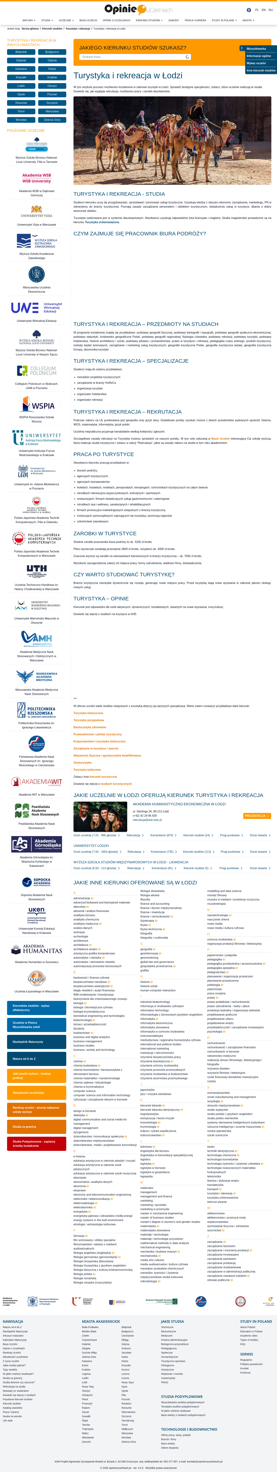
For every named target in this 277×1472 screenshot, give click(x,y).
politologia (215, 984)
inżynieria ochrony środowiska (159, 1065)
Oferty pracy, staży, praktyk (176, 1435)
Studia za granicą (24, 1126)
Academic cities (248, 1335)
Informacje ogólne (259, 55)
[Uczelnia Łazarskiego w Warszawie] (36, 982)
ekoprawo (79, 1190)
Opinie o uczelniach (116, 20)
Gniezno (126, 1348)
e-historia (79, 1156)
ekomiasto (79, 1177)
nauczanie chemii (218, 919)
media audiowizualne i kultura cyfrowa (164, 1264)
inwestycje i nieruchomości (157, 1052)
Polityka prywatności (251, 1364)
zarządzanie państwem (221, 1258)
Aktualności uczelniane (28, 1092)
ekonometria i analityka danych (92, 1181)
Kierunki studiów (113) (199, 852)
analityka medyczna (87, 923)
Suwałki (86, 1416)
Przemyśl (87, 1403)
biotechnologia (84, 1020)
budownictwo (83, 1032)
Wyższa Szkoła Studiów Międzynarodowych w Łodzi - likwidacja (130, 862)
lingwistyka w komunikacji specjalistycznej (166, 1155)
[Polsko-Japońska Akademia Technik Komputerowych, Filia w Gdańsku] (36, 510)
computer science (84, 1091)
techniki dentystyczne (222, 1150)
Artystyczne (167, 1369)
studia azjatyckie (217, 1109)
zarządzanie (216, 1241)
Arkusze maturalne (13, 1335)
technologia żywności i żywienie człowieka (235, 1163)
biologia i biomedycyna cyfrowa (93, 1007)
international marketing (154, 1048)
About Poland (247, 1327)
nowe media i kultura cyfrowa (225, 927)
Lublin (21, 85)
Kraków (52, 77)
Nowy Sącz (128, 1382)
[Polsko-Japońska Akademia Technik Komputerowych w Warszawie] (36, 544)
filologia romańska (84, 1278)
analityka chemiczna (86, 919)
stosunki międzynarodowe (225, 1105)
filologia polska (84, 1274)
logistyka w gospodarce (155, 1172)
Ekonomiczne (168, 1331)
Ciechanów (128, 1335)
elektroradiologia (85, 1203)
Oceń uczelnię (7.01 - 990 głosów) (97, 835)
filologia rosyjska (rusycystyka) (92, 1282)
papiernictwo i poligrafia (222, 955)
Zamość (86, 1441)
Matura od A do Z (24, 1058)
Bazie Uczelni (220, 438)
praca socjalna (216, 993)
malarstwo (146, 1187)
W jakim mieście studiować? (18, 1373)
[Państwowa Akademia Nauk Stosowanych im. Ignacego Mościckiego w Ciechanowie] (36, 751)
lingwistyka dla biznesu (154, 1150)
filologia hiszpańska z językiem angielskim (99, 1265)
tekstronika (214, 1176)
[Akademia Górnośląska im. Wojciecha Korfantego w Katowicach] (36, 852)
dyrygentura (81, 1132)
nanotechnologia (219, 915)
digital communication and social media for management (100, 1121)
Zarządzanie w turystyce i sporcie (95, 748)
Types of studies (249, 1339)
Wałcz (85, 1433)
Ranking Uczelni (12, 1352)
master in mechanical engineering (161, 1213)
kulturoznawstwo (152, 1135)
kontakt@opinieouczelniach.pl (205, 1461)
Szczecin (52, 102)
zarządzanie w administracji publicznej (231, 1271)
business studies (83, 1045)
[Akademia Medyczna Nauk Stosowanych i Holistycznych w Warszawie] (36, 646)
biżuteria (78, 1028)
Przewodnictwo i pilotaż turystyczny (97, 734)
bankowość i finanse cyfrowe (91, 977)
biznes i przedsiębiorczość (90, 1024)
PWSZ (164, 1382)
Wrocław (21, 119)
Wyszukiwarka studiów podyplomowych (182, 1402)
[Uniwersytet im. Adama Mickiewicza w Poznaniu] (36, 477)
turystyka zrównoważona (222, 1197)
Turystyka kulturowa (87, 769)
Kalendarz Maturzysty (15, 1339)
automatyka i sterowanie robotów (94, 961)
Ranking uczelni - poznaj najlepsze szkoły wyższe (36, 1109)
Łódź (84, 1382)
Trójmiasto (87, 1429)
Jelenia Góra (89, 1356)
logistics (145, 1159)
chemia (79, 1061)
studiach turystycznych (116, 783)
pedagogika (216, 959)
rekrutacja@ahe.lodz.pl (147, 819)
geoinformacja (151, 953)
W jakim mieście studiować (176, 1410)
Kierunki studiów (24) (198, 835)
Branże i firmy (168, 1439)
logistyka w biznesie (152, 1167)
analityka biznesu (84, 915)
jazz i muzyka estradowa (155, 1094)
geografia (148, 949)
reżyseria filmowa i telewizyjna (226, 1072)
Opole (21, 94)
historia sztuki (149, 986)
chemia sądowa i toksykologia (92, 1082)
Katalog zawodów (12, 1407)
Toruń (21, 111)
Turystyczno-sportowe (173, 1361)
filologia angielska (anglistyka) (94, 1252)
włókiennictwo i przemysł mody (226, 1217)
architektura (82, 944)
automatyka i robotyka (89, 957)
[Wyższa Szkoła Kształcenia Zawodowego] (36, 246)
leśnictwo (148, 1146)
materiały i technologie (154, 1234)
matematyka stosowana (155, 1230)
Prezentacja (257, 816)
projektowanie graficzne (222, 1014)
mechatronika (150, 1255)
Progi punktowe (232, 835)
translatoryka (215, 1184)
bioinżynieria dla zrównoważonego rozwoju (100, 998)
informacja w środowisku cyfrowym (162, 1006)
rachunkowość (216, 1043)
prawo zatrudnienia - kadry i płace (228, 1006)
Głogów (86, 1348)
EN (264, 9)
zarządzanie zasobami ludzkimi (228, 1275)
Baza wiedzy (168, 1443)
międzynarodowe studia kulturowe (161, 1277)
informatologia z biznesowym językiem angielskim (171, 1014)
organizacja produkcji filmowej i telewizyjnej (234, 943)
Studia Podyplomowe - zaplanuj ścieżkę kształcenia (34, 1143)
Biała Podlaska (90, 1327)
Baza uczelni (88, 20)
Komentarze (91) (164, 868)
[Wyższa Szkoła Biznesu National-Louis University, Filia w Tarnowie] (36, 150)
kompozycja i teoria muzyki (157, 1118)
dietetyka (80, 1115)
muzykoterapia (216, 903)
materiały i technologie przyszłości (161, 1238)
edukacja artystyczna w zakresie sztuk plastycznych (97, 1167)
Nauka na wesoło (12, 1416)
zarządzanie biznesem (221, 1246)
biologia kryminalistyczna (89, 1011)
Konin (85, 1365)
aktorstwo (81, 906)
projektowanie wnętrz (220, 1023)
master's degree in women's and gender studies (170, 1221)
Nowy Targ (88, 1386)
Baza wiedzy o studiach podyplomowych (183, 1415)
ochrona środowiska (221, 939)
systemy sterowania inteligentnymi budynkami (236, 1122)
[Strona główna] (138, 10)
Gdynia (52, 60)
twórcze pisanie (217, 1201)
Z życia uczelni (11, 1361)
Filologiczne (167, 1365)
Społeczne (167, 1352)
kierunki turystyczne (103, 776)
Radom (86, 1407)
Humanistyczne (169, 1356)
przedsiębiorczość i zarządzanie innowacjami (235, 1027)
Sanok (85, 1412)
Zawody (173, 20)
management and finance (156, 1196)
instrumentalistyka (151, 1035)
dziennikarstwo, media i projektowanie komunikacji (105, 1144)
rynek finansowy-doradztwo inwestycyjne (232, 1077)
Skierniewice (128, 1412)
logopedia (146, 1176)
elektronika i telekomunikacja (93, 1198)
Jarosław (126, 1352)
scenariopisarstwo (218, 1092)
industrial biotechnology (155, 1001)
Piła (124, 1395)
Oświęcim (87, 1395)
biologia (80, 1003)
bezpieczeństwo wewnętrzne (93, 986)
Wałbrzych (127, 1429)
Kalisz (125, 1356)
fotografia (146, 933)
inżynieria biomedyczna (156, 1061)
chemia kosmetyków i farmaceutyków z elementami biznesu (97, 1072)
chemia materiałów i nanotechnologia (96, 1078)
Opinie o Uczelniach (14, 1348)
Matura (28, 20)
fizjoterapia (149, 920)
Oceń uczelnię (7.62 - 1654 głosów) (97, 852)
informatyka (149, 1018)
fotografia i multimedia (154, 937)
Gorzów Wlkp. (89, 1352)
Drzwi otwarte (260, 835)
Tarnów (86, 1424)
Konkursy (245, 1372)
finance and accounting (155, 903)
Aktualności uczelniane (15, 1356)
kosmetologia (150, 1122)
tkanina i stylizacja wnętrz (223, 1180)
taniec (211, 1146)
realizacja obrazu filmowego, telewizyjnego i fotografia (234, 1062)
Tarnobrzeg (128, 1420)
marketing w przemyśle (154, 1209)
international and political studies (160, 1044)
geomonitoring (149, 957)
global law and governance (157, 961)
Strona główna (30, 28)
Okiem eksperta (169, 1447)
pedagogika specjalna (222, 967)
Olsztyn (52, 85)
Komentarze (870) (164, 835)
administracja (83, 898)
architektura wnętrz (87, 949)
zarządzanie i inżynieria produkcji (229, 1250)
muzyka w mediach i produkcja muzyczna (233, 899)
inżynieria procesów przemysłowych (162, 1069)
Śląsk (85, 1420)
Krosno (125, 1369)
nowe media (214, 923)
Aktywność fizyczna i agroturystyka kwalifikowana (107, 755)
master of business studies (157, 1217)
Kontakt (244, 1368)
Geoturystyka (82, 762)
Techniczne (167, 1327)
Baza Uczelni (10, 1344)
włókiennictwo (216, 1213)
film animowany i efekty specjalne (94, 1240)
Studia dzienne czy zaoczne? (19, 1382)
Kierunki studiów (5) (198, 868)
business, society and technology (94, 1049)
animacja (79, 932)
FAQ (242, 1344)
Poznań (52, 94)
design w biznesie (84, 1110)
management (148, 1192)
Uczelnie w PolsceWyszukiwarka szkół (26, 1024)
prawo (213, 997)
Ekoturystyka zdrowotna (89, 727)
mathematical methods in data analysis (164, 1243)
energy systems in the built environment (98, 1220)
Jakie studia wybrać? (14, 1365)
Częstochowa (89, 1339)
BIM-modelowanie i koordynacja (93, 994)
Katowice (21, 68)
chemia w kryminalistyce (88, 1086)
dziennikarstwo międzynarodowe (93, 1140)
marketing (146, 1200)
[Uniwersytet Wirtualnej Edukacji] (36, 311)
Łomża (125, 1378)
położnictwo (214, 989)
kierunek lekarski (152, 1105)
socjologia (215, 1101)
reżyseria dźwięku (218, 1068)
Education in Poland (251, 1331)
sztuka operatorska (219, 1130)
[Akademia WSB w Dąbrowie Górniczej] (36, 184)
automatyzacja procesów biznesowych (97, 966)
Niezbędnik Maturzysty (28, 1041)
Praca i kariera (195, 20)
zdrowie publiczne (220, 1280)
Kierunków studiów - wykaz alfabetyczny (31, 1008)
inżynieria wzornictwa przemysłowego (164, 1078)
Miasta (247, 20)
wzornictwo (216, 1230)
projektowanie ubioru (220, 1018)
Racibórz (126, 1403)
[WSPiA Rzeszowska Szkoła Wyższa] (36, 410)
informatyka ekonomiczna (156, 1023)
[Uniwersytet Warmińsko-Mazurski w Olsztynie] (36, 611)
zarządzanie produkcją (221, 1263)
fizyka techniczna (153, 929)
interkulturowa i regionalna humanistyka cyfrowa (170, 1040)
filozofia (145, 899)
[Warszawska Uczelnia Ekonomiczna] (36, 280)
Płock (85, 1399)
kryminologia (150, 1126)
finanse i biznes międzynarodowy (161, 907)
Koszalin (21, 77)
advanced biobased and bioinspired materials (101, 902)
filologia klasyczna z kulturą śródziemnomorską (102, 1269)
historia (146, 981)
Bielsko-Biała (89, 1331)
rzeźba (211, 1081)
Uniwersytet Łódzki (91, 846)
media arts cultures (152, 1260)
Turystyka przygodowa (88, 720)
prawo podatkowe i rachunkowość (228, 1001)
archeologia (80, 936)
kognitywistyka (149, 1113)
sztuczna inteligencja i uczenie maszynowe (235, 1126)
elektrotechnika (84, 1207)
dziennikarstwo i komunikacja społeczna (100, 1136)
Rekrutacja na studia (14, 1386)
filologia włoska (150, 895)
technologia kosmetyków (222, 1159)
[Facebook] (249, 10)
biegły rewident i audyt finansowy (94, 990)
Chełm (85, 1335)
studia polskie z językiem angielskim (229, 1113)
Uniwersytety (168, 1378)
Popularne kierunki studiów (17, 1399)
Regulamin (246, 1359)
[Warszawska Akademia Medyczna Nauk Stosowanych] (36, 682)
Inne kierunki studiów (261, 70)
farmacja (80, 1235)
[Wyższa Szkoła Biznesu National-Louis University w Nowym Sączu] (36, 343)
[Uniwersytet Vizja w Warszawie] (36, 215)
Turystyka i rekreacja (78, 28)
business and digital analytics (91, 1037)
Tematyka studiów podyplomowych (180, 1406)
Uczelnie (65, 20)
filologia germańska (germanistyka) (97, 1257)
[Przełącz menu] (242, 48)
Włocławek (88, 1437)
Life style (8, 1420)
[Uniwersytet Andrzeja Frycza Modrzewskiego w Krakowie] (36, 443)
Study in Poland (223, 20)
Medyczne (166, 1335)
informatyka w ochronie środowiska (162, 1031)
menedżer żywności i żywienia (159, 1272)
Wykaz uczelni (256, 63)
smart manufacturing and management (231, 1097)
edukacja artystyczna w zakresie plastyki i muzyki (104, 1160)
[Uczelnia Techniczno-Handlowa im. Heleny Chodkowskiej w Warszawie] (36, 577)
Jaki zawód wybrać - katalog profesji (32, 1075)
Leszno (125, 1373)
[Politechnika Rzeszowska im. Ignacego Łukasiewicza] (36, 716)
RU (271, 9)
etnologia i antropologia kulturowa (94, 1224)
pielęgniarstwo (218, 972)
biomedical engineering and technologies (99, 1015)
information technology (154, 1010)
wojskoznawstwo (217, 1221)
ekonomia (81, 1186)
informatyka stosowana (154, 1027)
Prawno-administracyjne (174, 1339)
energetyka (82, 1211)
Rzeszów (21, 102)
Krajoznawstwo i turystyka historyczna (99, 741)
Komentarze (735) (164, 852)
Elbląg (125, 1339)
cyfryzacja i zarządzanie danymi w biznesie (100, 1099)
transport (214, 1189)
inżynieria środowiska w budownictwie (164, 1074)
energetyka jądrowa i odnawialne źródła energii (102, 1215)
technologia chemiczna (223, 1155)
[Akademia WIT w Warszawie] (36, 785)
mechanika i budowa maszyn (160, 1251)
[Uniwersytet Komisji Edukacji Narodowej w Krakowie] (36, 921)
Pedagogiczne (169, 1348)
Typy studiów (10, 1369)
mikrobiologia (150, 1281)
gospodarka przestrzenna (158, 966)
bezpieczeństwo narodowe (91, 981)
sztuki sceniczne (217, 1135)
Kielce (52, 68)
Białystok (21, 51)
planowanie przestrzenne (223, 980)
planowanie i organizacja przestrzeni (230, 976)
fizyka (145, 924)
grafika (144, 970)
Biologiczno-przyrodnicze (175, 1344)
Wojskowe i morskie (172, 1373)
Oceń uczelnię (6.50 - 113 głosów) (97, 868)
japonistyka (147, 1089)
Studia (45, 20)
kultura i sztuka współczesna (158, 1130)
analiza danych (82, 927)
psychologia (216, 1031)
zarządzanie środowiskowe (224, 1267)
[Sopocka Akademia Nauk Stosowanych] (36, 888)
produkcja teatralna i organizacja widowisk (233, 1010)
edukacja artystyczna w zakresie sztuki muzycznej (104, 1173)
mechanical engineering (155, 1247)
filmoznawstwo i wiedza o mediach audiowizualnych (95, 1246)
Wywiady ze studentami (16, 1390)
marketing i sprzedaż (153, 1204)
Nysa (124, 1386)
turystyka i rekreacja (221, 1193)
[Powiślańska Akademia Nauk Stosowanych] (36, 816)
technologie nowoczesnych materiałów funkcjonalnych (231, 1170)
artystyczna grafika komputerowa (94, 953)
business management (87, 1041)
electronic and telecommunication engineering (102, 1194)
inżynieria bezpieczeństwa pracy (160, 1057)
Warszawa (52, 111)
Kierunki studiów (148, 20)
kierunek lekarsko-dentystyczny (161, 1109)
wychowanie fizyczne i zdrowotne (228, 1226)
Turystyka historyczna (88, 713)
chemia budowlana (87, 1065)
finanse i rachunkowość (156, 916)
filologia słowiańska (152, 891)
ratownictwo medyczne (221, 1055)
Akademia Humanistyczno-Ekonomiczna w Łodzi (179, 804)
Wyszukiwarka (256, 48)
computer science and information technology (101, 1095)
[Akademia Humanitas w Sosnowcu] (36, 953)
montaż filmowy (217, 895)
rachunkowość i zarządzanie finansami (231, 1047)
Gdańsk (21, 60)
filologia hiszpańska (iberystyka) (93, 1261)
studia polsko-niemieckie (222, 1118)
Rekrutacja (136, 835)
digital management (85, 1127)
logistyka (147, 1163)
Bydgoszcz (52, 51)
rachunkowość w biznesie (223, 1051)
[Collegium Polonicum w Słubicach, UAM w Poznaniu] (36, 376)
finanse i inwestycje (152, 912)
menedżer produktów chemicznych (162, 1268)
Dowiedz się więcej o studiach (19, 1395)
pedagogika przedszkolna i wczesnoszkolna (236, 963)
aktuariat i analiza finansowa (91, 910)
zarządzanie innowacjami (223, 1254)
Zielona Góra (52, 119)
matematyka (149, 1226)
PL (257, 9)
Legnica (86, 1373)
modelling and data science (224, 891)
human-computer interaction (158, 990)
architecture (80, 940)
